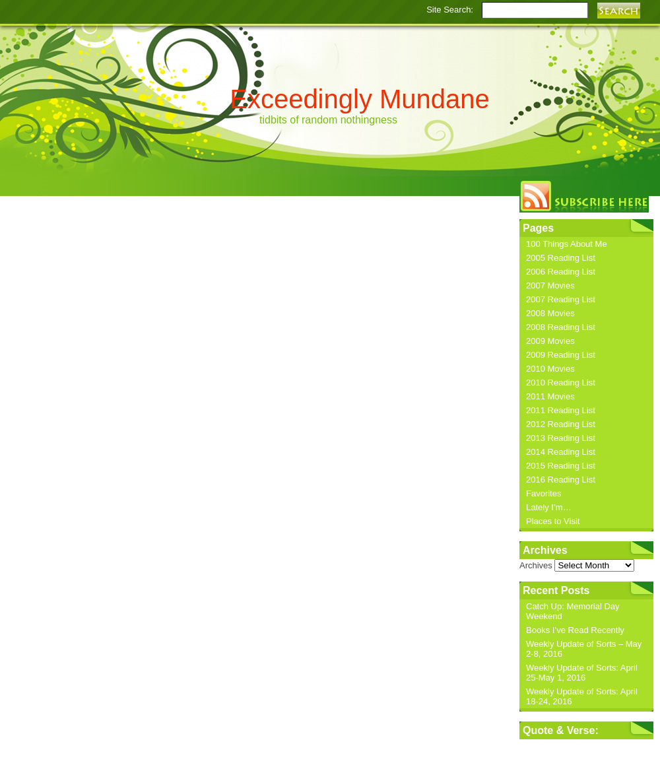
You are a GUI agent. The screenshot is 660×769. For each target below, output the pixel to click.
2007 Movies (550, 285)
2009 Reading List (560, 355)
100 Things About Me (566, 244)
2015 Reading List (560, 466)
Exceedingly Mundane (360, 99)
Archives (535, 565)
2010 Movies (550, 369)
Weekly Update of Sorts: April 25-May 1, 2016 (582, 673)
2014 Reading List (560, 452)
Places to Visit (552, 521)
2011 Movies (550, 396)
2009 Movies (550, 341)
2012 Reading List (560, 424)
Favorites (543, 493)
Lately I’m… (549, 507)
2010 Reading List (560, 382)
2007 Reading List (560, 299)
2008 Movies (550, 313)
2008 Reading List (560, 327)
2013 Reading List (560, 438)
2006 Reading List (560, 272)
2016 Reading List (560, 480)
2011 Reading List (560, 410)
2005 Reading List (560, 258)
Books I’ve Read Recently (575, 630)
